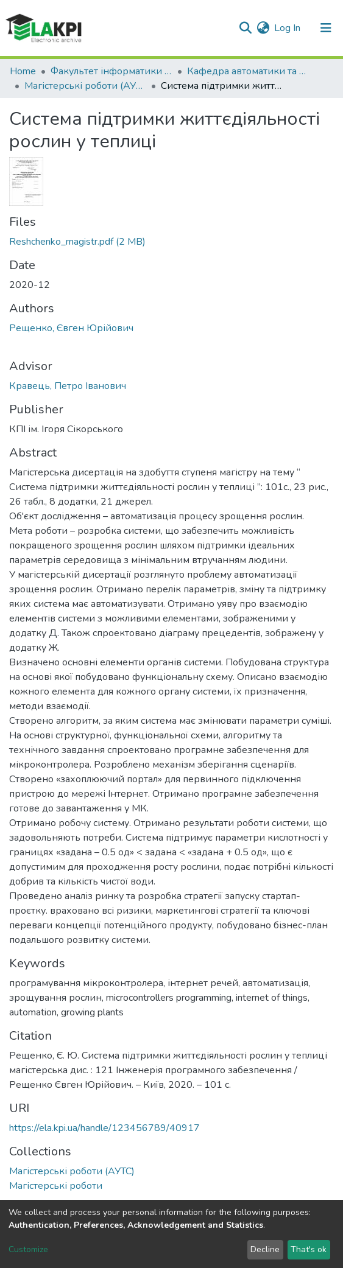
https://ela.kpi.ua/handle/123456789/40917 (104, 1128)
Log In (288, 28)
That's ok (309, 1249)
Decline (265, 1249)
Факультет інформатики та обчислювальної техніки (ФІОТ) (111, 71)
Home (23, 71)
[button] (263, 28)
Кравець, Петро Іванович (67, 386)
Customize (28, 1249)
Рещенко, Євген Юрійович (71, 328)
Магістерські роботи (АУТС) (85, 86)
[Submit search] (245, 28)
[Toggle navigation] (326, 28)
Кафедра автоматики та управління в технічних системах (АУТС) (248, 71)
